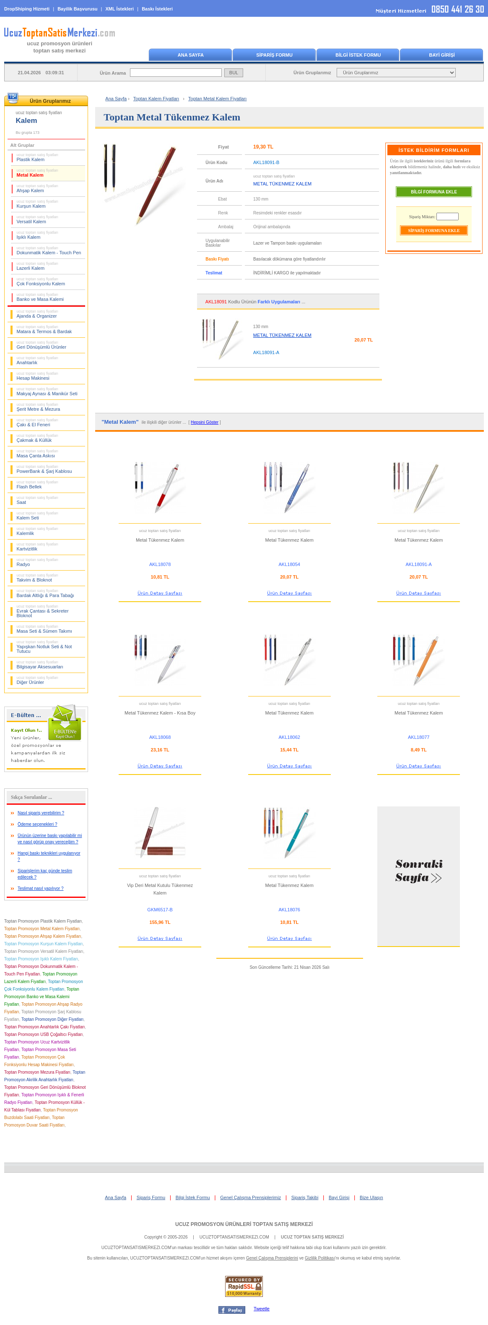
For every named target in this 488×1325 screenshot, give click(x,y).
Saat (38, 500)
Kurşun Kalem (38, 204)
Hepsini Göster (204, 422)
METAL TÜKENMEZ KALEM (282, 335)
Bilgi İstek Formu (193, 1197)
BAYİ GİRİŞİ (441, 54)
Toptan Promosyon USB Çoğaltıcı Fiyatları (43, 1034)
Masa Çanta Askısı (38, 453)
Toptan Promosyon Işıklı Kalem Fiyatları (41, 959)
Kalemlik (38, 531)
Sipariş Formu (151, 1197)
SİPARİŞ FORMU (274, 54)
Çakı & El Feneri (38, 422)
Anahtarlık (38, 360)
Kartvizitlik (38, 546)
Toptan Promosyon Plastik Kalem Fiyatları (43, 921)
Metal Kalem (38, 172)
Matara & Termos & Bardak (44, 329)
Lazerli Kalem (38, 266)
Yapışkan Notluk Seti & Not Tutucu (44, 647)
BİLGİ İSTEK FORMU (358, 54)
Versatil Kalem (38, 219)
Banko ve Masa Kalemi (40, 297)
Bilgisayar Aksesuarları (40, 664)
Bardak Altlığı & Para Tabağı (45, 593)
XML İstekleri (120, 8)
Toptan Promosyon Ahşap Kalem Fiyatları (42, 936)
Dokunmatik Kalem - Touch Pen (49, 250)
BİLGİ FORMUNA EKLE (434, 192)
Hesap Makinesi (38, 376)
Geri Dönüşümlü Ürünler (42, 345)
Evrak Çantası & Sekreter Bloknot (43, 611)
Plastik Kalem (38, 157)
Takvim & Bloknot (38, 577)
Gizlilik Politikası (320, 1258)
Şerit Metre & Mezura (38, 407)
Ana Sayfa (116, 98)
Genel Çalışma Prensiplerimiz (250, 1197)
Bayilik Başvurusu (77, 8)
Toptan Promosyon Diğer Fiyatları (52, 1019)
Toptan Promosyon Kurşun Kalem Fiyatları (43, 944)
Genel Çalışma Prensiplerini (272, 1258)
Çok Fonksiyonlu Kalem (41, 281)
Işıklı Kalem (38, 235)
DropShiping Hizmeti (26, 8)
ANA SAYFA (191, 54)
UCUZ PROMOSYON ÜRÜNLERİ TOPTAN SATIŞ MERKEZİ (244, 1224)
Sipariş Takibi (305, 1197)
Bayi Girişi (339, 1197)
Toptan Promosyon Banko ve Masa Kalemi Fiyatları (41, 997)
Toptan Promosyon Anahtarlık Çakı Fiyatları (44, 1027)
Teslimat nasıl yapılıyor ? (41, 888)
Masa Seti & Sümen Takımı (44, 629)
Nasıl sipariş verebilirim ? (41, 813)
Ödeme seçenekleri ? (37, 824)
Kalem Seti (38, 515)
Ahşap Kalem (38, 188)
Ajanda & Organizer (38, 313)
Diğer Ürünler (38, 680)
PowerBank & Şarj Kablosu (44, 469)
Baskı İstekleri (157, 8)
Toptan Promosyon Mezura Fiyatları (37, 1072)
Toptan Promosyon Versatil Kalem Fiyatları (43, 951)
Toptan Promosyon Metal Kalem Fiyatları (42, 928)
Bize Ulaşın (371, 1197)
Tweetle (262, 1308)
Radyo (38, 562)
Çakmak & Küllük (38, 438)
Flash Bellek (38, 484)
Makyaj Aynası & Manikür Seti (47, 391)
